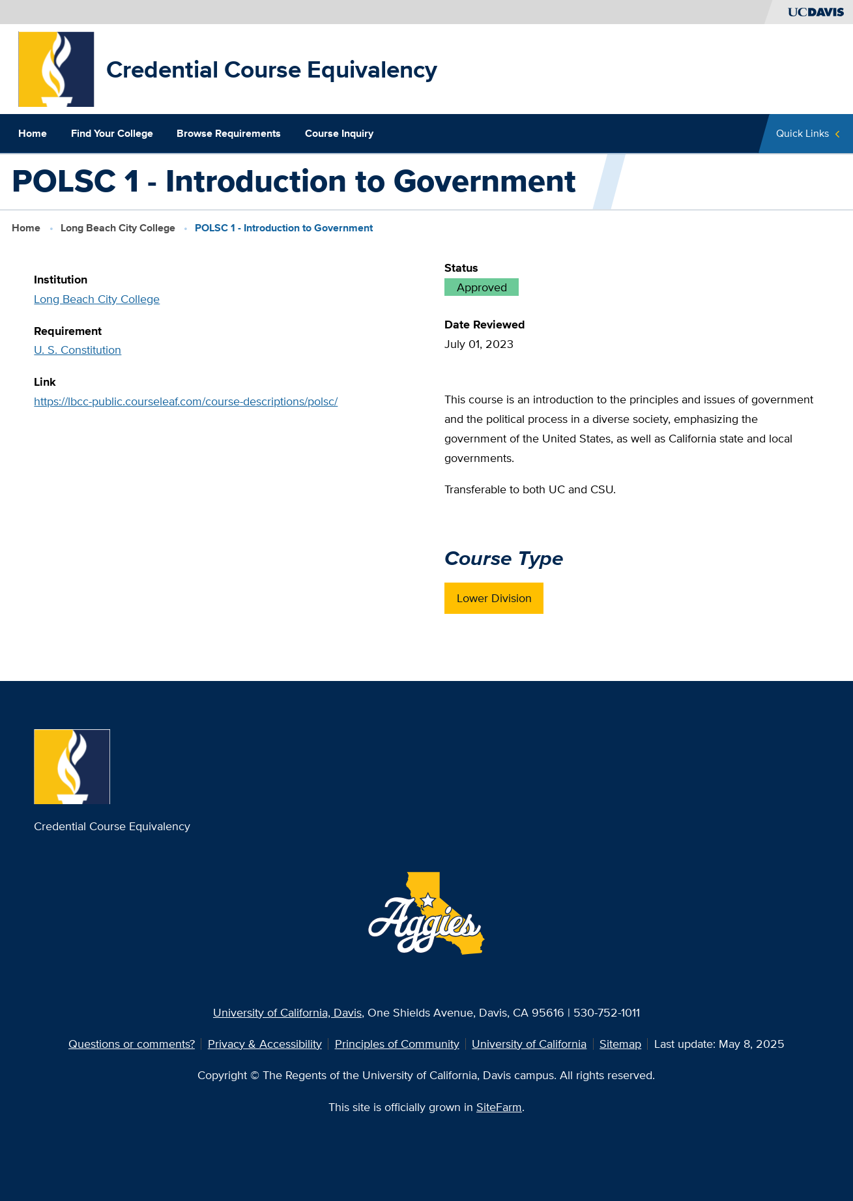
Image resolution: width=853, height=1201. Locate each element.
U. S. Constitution (77, 349)
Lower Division (494, 598)
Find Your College (112, 133)
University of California (529, 1043)
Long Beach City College (118, 227)
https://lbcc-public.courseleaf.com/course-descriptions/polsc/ (186, 401)
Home (32, 133)
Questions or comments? (131, 1043)
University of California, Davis (287, 1012)
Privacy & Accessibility (265, 1043)
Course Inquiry (339, 133)
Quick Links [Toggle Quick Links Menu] (802, 133)
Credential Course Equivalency (271, 69)
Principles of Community (397, 1043)
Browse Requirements (229, 133)
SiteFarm (499, 1107)
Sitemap (620, 1043)
